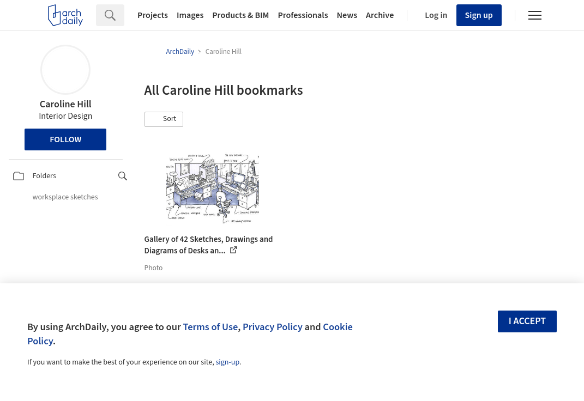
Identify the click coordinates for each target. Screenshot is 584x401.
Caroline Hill (66, 104)
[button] (164, 119)
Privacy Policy (273, 327)
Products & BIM (240, 15)
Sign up (479, 15)
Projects (152, 15)
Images (190, 15)
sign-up (227, 362)
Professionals (303, 15)
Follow (65, 139)
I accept (527, 321)
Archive (380, 15)
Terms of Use (210, 327)
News (347, 15)
